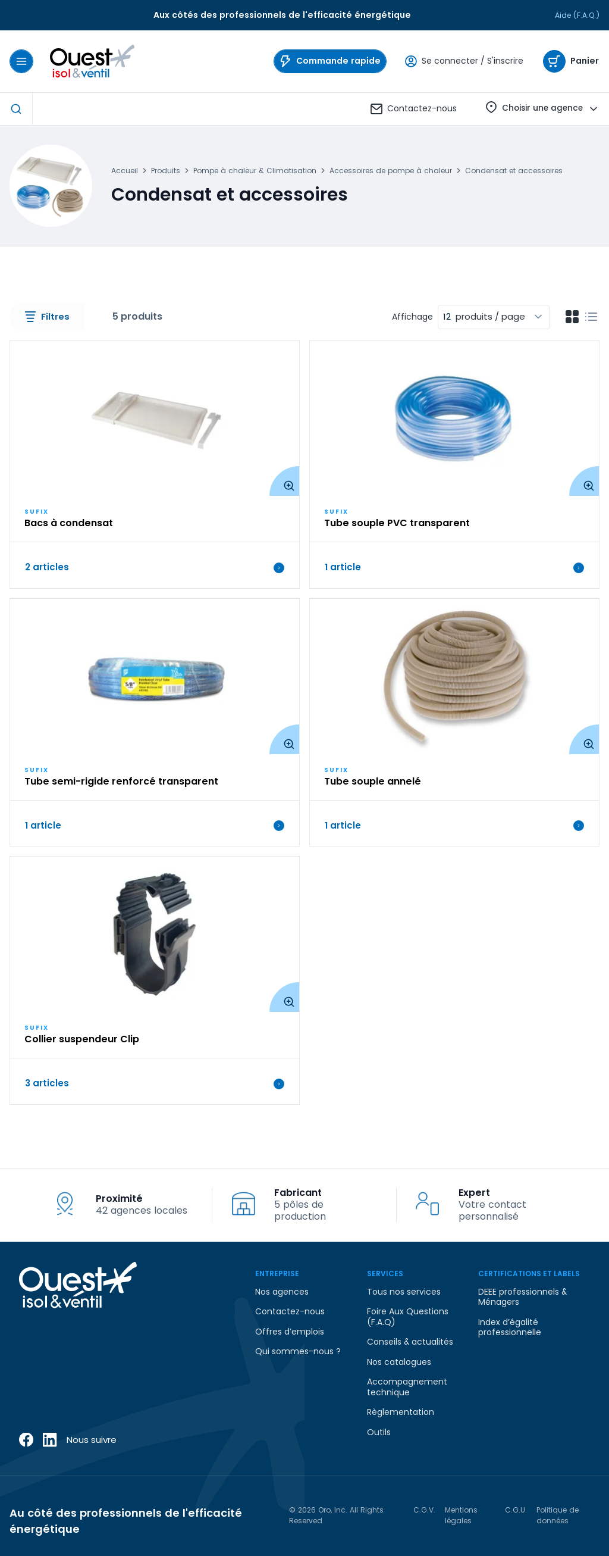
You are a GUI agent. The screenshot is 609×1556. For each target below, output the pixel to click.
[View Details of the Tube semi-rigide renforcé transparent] (154, 676)
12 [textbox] (447, 316)
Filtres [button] (47, 316)
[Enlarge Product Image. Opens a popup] (284, 481)
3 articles (154, 1083)
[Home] (90, 61)
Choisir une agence (542, 109)
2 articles (154, 567)
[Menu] (21, 61)
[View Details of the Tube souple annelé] (454, 676)
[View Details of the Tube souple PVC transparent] (454, 418)
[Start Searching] (16, 108)
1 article (454, 567)
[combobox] (493, 317)
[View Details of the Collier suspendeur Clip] (154, 934)
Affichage (412, 317)
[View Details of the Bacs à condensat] (154, 418)
